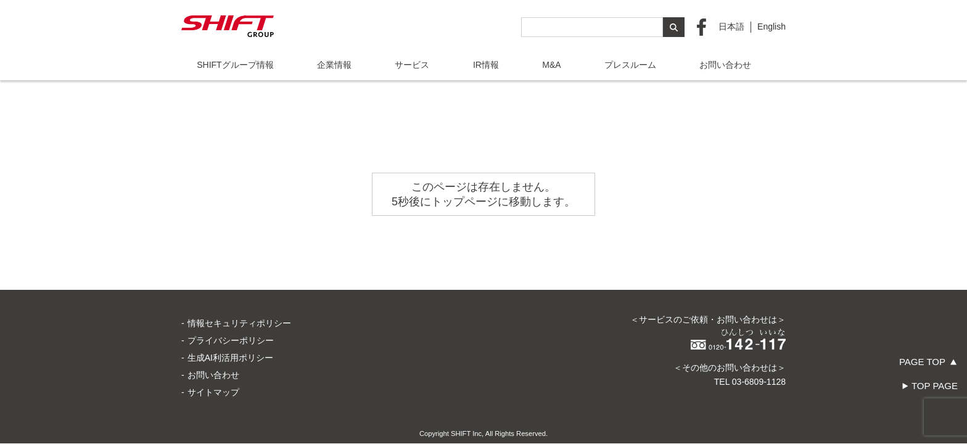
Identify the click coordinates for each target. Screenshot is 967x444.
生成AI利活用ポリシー (230, 314)
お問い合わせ (725, 65)
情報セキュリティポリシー (239, 280)
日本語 (731, 26)
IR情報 (486, 65)
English (771, 26)
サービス (412, 65)
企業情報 (334, 65)
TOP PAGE (934, 385)
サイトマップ (213, 349)
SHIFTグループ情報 (235, 65)
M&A (551, 65)
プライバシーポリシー (230, 297)
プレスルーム (630, 65)
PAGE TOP (922, 361)
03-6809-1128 (759, 338)
